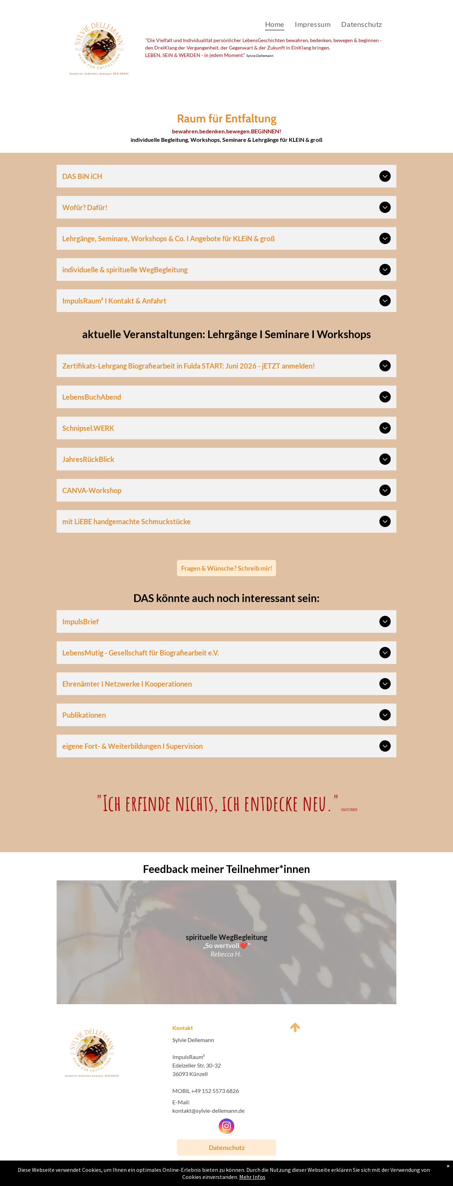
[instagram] (226, 1127)
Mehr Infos (252, 1176)
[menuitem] (274, 24)
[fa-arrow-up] (295, 1032)
